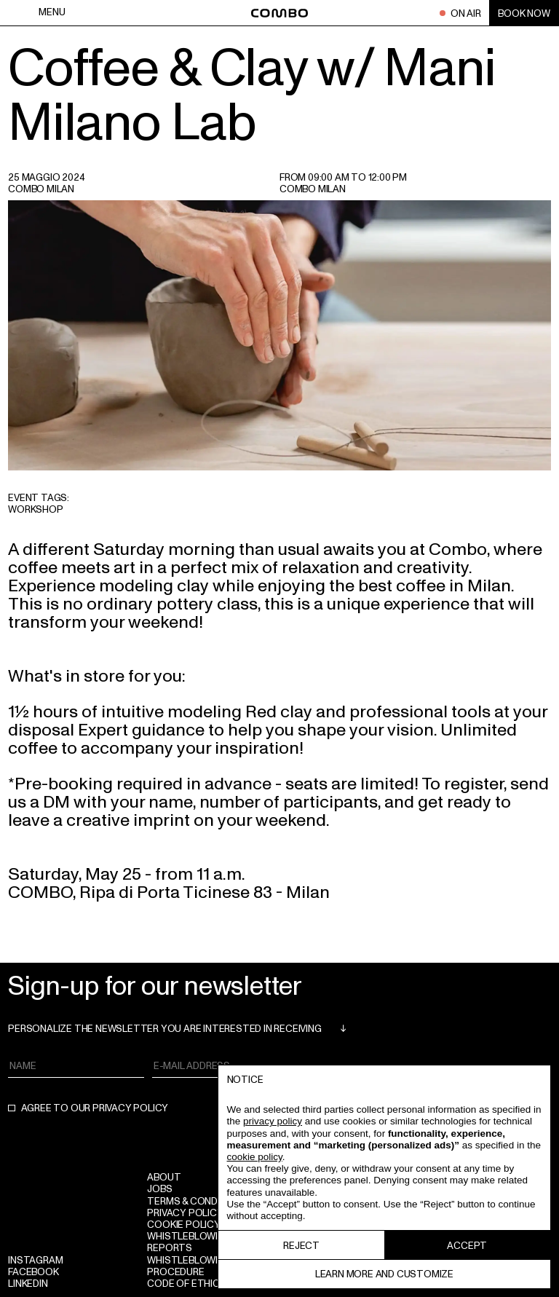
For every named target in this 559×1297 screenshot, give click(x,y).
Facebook (33, 1271)
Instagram (35, 1259)
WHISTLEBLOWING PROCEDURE (189, 1265)
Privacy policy (185, 1212)
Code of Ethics (186, 1283)
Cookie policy (183, 1224)
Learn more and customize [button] (384, 1273)
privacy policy (130, 1107)
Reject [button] (301, 1245)
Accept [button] (467, 1245)
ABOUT (164, 1176)
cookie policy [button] (254, 1156)
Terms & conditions (198, 1200)
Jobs (159, 1188)
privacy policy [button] (272, 1121)
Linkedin (27, 1283)
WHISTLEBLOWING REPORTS (189, 1241)
